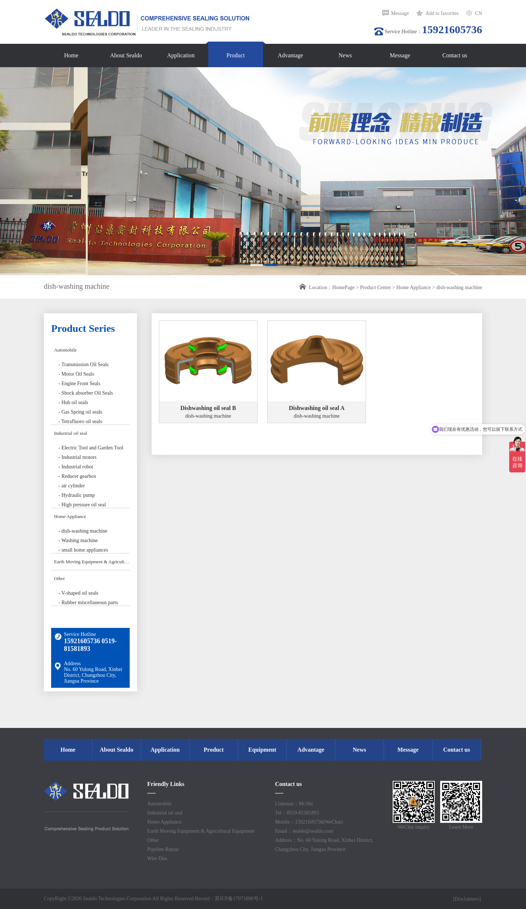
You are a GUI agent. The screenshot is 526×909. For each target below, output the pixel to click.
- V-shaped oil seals (78, 593)
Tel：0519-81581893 (297, 813)
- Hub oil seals (73, 402)
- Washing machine (78, 540)
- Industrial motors (77, 457)
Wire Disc (157, 858)
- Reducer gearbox (77, 476)
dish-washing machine (459, 287)
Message (400, 13)
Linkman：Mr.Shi (294, 803)
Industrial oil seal (70, 433)
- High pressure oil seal (82, 504)
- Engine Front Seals (79, 383)
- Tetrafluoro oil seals (80, 421)
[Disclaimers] (467, 899)
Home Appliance (413, 287)
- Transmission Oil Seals (83, 364)
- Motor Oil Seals (76, 374)
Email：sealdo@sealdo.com (304, 831)
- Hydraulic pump (76, 495)
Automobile (65, 350)
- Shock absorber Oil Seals (85, 393)
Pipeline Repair (163, 849)
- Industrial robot (75, 466)
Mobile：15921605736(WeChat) (309, 822)
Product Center (375, 287)
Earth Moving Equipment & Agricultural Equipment (92, 561)
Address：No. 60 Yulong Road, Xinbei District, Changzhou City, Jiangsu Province (324, 844)
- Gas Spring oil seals (80, 412)
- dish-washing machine (82, 531)
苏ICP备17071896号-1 (239, 898)
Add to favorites (442, 13)
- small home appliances (83, 550)
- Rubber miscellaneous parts (88, 602)
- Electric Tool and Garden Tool (90, 447)
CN (478, 13)
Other (59, 578)
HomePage (343, 287)
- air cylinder (71, 485)
